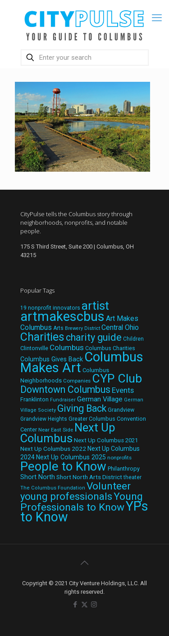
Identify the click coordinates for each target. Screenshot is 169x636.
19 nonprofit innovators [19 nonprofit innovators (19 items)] (50, 308)
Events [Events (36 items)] (123, 390)
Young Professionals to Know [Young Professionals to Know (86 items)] (81, 501)
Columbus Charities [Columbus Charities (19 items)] (110, 348)
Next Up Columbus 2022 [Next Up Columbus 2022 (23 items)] (53, 448)
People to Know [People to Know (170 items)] (63, 466)
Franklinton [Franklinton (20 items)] (34, 399)
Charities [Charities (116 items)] (42, 336)
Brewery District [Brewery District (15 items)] (82, 328)
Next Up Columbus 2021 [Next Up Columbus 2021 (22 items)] (106, 440)
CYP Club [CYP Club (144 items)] (117, 378)
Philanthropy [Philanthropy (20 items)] (124, 468)
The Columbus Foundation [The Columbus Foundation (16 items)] (52, 488)
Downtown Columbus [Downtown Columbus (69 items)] (65, 389)
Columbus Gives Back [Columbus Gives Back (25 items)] (51, 359)
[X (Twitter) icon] (84, 604)
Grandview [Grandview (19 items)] (121, 410)
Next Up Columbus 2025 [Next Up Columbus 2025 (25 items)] (71, 457)
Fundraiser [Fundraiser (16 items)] (63, 400)
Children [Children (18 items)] (133, 339)
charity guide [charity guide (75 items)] (94, 337)
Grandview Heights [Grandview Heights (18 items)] (43, 419)
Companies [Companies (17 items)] (77, 381)
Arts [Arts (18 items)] (58, 328)
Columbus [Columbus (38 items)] (67, 347)
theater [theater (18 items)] (132, 477)
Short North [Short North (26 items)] (37, 477)
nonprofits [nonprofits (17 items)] (119, 457)
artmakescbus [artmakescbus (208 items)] (62, 316)
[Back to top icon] (84, 562)
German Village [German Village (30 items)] (100, 399)
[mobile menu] (156, 18)
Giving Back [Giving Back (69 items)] (81, 408)
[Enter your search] (85, 57)
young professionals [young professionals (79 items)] (66, 496)
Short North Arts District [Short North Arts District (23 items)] (89, 476)
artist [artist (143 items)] (95, 305)
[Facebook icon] (75, 604)
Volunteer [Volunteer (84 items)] (109, 486)
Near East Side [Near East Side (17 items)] (55, 430)
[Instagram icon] (94, 604)
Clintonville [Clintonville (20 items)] (34, 348)
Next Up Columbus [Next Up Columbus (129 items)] (67, 433)
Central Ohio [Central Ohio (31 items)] (120, 327)
